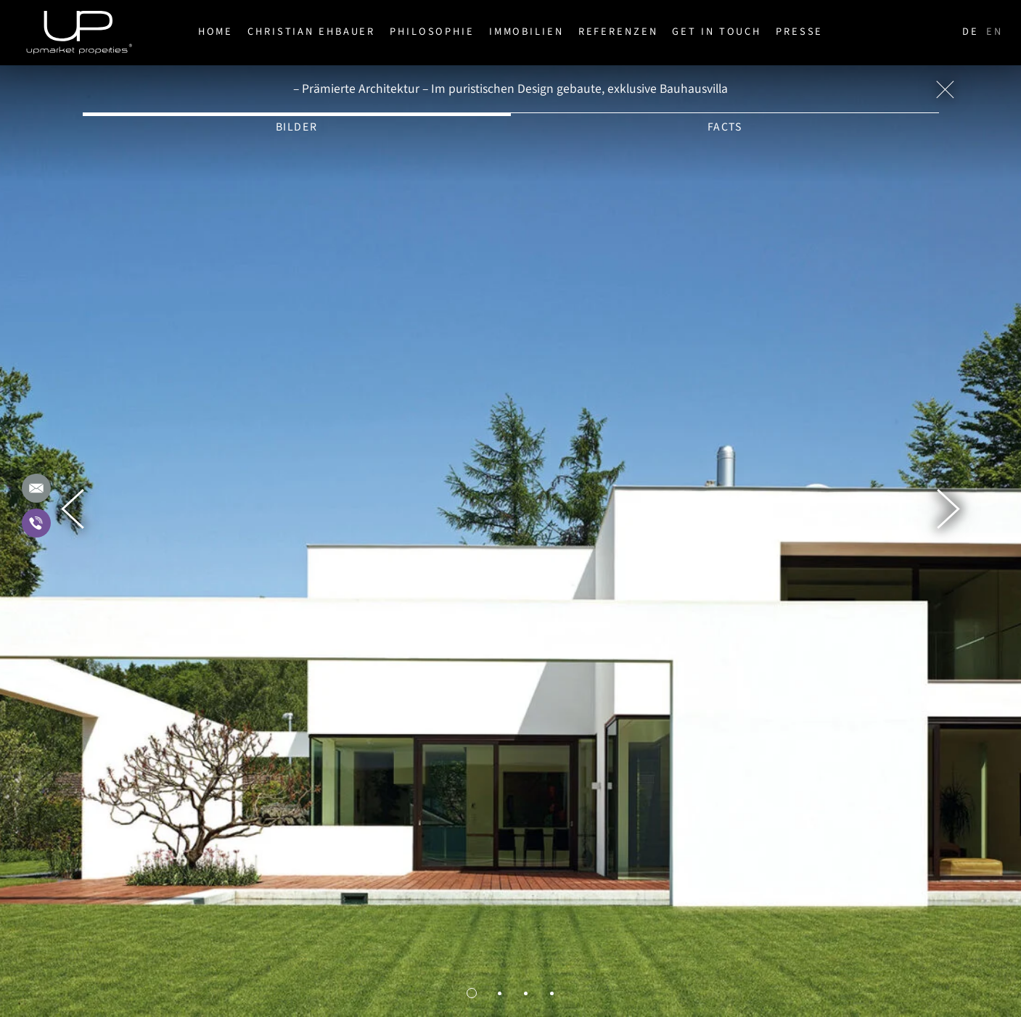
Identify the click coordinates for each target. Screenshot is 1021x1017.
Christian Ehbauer (311, 31)
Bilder (297, 127)
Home (216, 31)
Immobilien (526, 31)
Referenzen (618, 31)
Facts (725, 127)
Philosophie (432, 31)
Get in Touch (716, 31)
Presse (799, 31)
